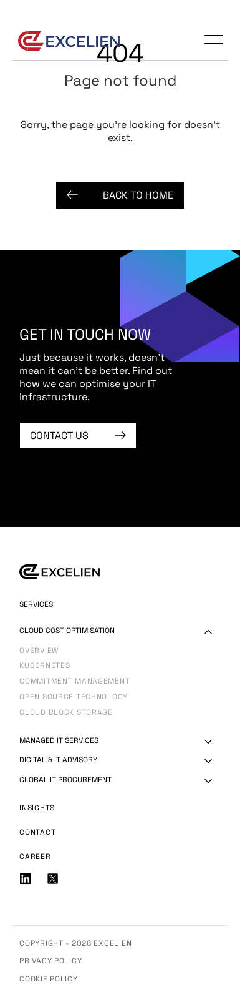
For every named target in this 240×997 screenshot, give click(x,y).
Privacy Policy (50, 961)
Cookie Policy (48, 979)
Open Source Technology (73, 698)
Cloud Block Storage (66, 713)
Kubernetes (44, 666)
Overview (39, 651)
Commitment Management (74, 682)
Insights (37, 808)
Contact (37, 832)
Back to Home (120, 195)
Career (34, 857)
